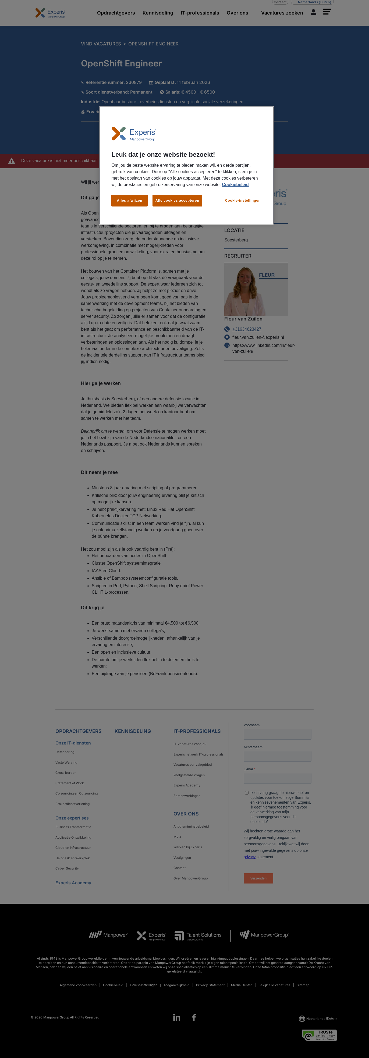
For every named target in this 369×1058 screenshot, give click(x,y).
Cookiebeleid (235, 184)
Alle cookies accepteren (177, 200)
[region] (186, 165)
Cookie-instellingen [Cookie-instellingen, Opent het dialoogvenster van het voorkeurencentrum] (243, 200)
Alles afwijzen (129, 200)
